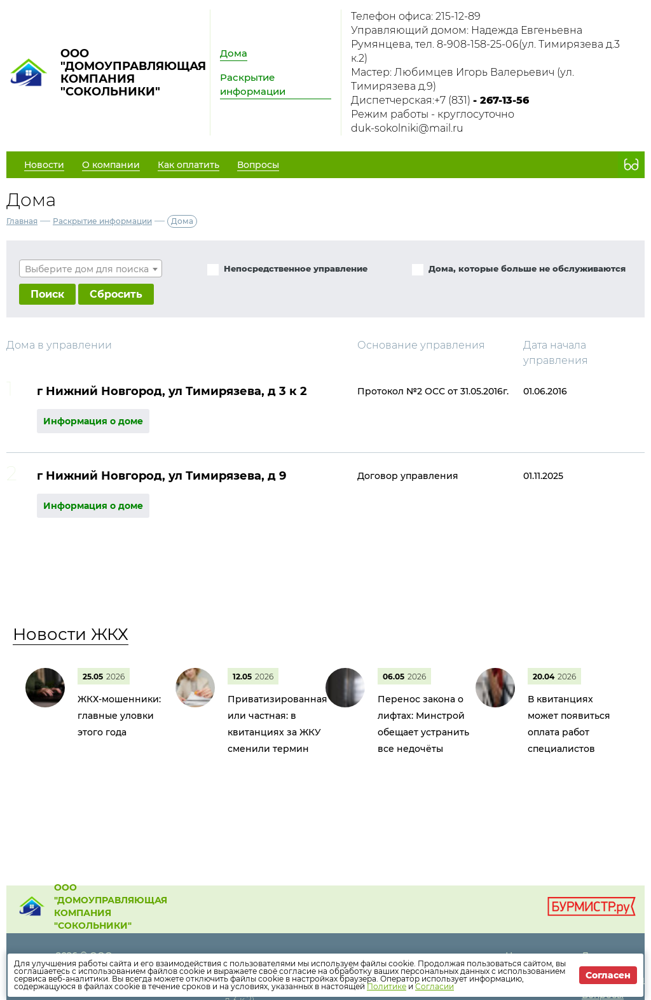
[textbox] (90, 269)
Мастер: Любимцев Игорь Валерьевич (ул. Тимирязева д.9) (462, 79)
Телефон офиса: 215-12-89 (416, 16)
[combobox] (90, 268)
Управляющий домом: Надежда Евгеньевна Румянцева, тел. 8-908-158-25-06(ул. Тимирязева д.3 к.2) (485, 44)
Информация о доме (93, 421)
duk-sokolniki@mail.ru (407, 128)
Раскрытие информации (252, 84)
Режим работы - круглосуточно (432, 114)
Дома (233, 53)
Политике (386, 986)
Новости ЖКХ (70, 634)
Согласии (434, 986)
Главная (22, 221)
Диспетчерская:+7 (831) (440, 100)
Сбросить (116, 294)
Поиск (47, 294)
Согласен (608, 975)
